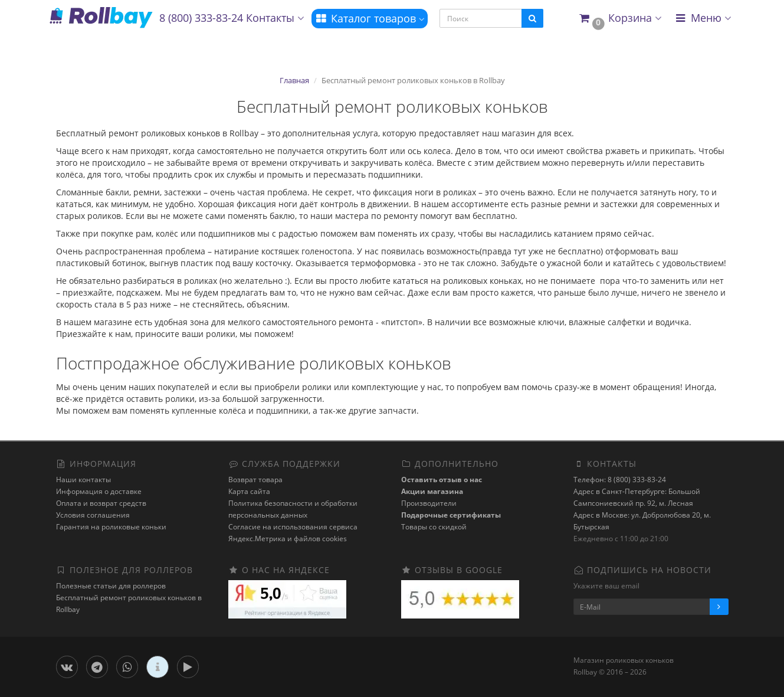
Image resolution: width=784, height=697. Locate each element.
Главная (294, 80)
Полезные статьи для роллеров (111, 586)
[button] (620, 18)
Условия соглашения (93, 515)
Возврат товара (255, 480)
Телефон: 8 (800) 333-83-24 (619, 480)
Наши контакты (83, 480)
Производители (429, 503)
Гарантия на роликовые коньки (111, 527)
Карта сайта (249, 491)
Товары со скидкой (434, 527)
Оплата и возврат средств (101, 503)
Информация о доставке (99, 491)
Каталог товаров (369, 18)
